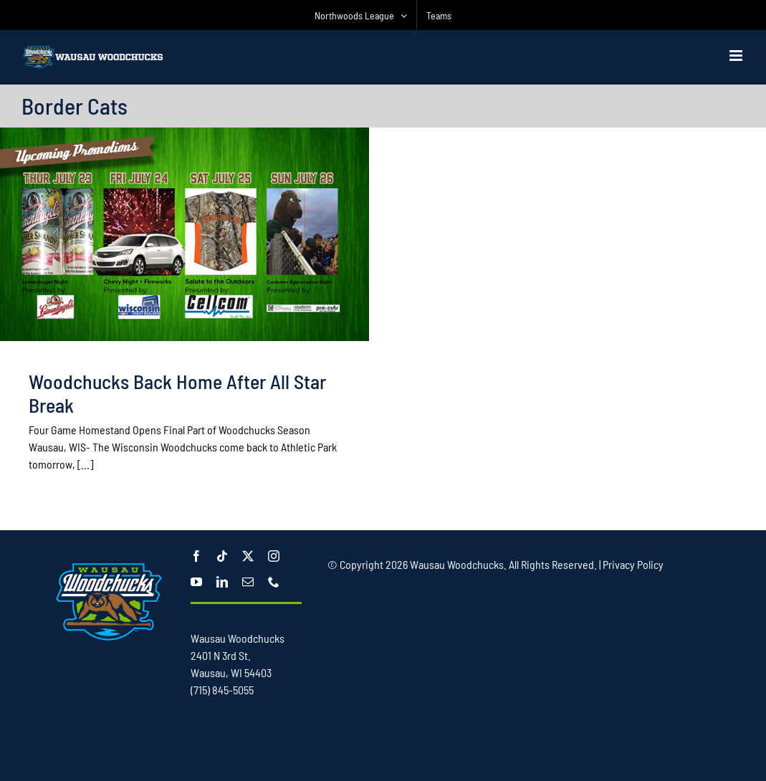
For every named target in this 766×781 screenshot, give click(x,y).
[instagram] (273, 556)
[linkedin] (222, 582)
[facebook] (196, 556)
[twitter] (248, 556)
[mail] (248, 582)
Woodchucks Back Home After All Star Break (177, 393)
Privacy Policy (633, 564)
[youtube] (196, 582)
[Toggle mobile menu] (737, 55)
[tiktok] (222, 556)
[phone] (273, 582)
